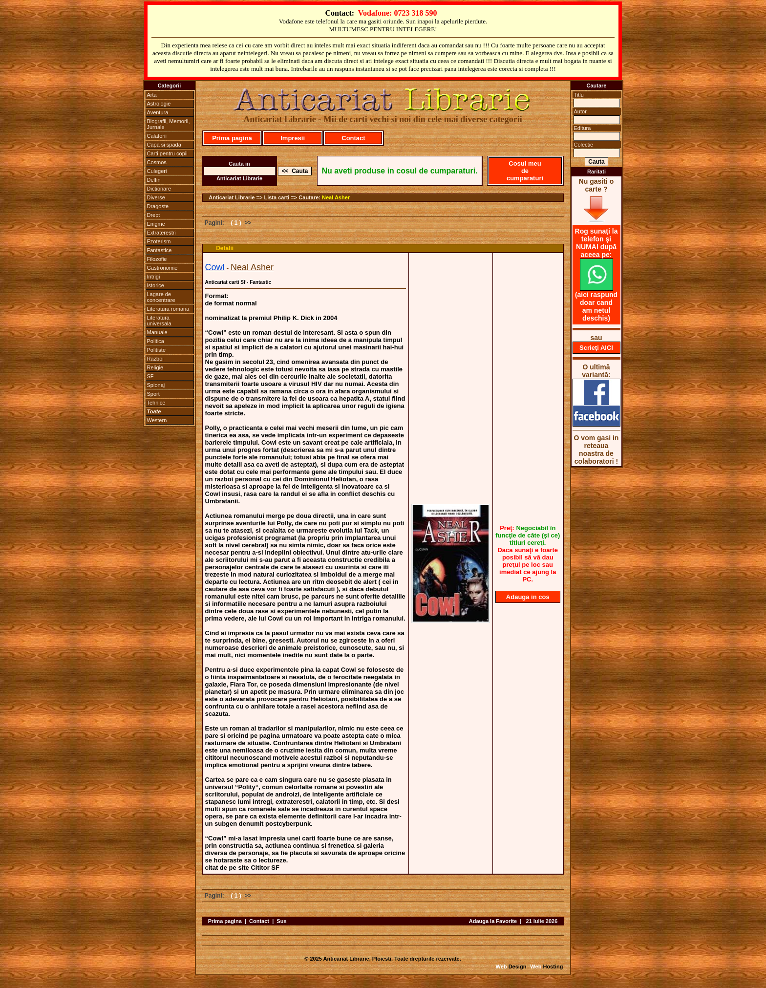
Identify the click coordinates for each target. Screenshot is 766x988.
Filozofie (157, 259)
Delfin (154, 180)
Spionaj (156, 385)
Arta (152, 95)
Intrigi (153, 276)
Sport (153, 394)
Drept (153, 215)
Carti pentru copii (167, 153)
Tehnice (156, 403)
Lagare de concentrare (161, 297)
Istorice (155, 285)
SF (150, 376)
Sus (281, 921)
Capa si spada (164, 145)
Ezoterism (159, 241)
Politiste (156, 350)
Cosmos (157, 162)
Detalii (225, 248)
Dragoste (158, 206)
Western (157, 420)
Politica (155, 341)
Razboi (155, 359)
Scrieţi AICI (596, 347)
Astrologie (159, 104)
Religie (155, 367)
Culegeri (157, 171)
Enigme (156, 224)
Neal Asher (336, 197)
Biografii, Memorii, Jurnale (168, 124)
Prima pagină (232, 138)
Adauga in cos (528, 597)
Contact (353, 138)
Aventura (158, 112)
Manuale (157, 332)
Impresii (292, 138)
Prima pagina (225, 921)
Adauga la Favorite (493, 921)
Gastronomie (162, 268)
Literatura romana (168, 309)
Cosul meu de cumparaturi (525, 171)
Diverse (156, 197)
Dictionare (159, 189)
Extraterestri (161, 233)
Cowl (215, 267)
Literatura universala (159, 320)
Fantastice (159, 250)
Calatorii (157, 136)
